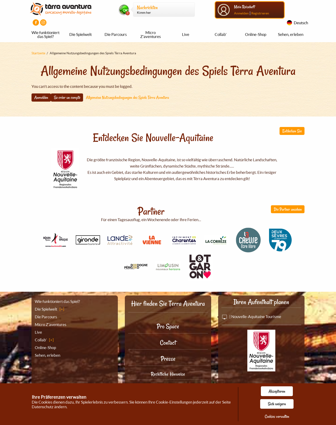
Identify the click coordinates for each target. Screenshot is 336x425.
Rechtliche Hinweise (168, 373)
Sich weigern (277, 404)
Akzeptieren (277, 391)
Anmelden (241, 13)
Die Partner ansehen (288, 209)
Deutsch (301, 23)
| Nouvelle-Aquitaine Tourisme (251, 316)
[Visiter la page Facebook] (36, 22)
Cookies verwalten (277, 416)
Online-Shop (255, 34)
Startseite (38, 53)
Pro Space (168, 326)
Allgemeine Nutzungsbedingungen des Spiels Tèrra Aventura (127, 97)
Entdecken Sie (292, 131)
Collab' (221, 34)
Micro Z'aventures (150, 34)
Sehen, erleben (290, 34)
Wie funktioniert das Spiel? (46, 34)
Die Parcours (116, 34)
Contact (168, 342)
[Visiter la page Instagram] (43, 22)
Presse (168, 358)
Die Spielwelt (80, 34)
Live (185, 34)
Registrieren (260, 13)
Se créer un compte (67, 97)
